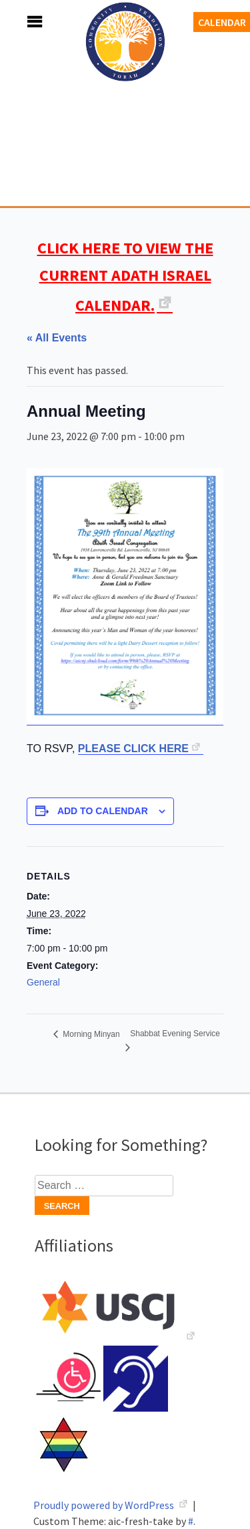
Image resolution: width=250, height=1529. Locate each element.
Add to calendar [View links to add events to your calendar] (102, 811)
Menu (20, 21)
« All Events (57, 337)
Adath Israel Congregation (125, 114)
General (43, 982)
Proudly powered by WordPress (104, 1505)
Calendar (222, 22)
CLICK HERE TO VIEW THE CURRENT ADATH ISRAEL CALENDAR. (125, 276)
